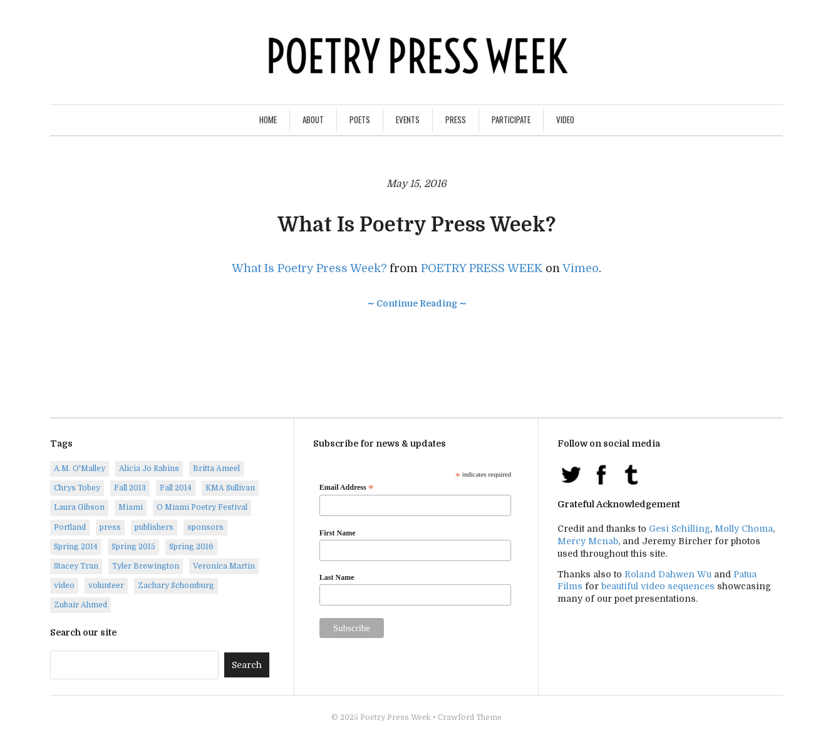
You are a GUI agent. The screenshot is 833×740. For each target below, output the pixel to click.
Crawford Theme (470, 717)
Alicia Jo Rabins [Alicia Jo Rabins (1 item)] (149, 468)
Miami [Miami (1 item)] (130, 507)
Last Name (336, 577)
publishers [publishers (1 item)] (154, 527)
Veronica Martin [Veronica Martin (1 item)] (224, 566)
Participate (511, 119)
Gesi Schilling (679, 529)
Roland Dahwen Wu (667, 574)
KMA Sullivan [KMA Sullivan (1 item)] (230, 488)
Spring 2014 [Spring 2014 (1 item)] (76, 546)
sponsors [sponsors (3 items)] (205, 527)
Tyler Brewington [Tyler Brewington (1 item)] (145, 566)
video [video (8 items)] (64, 585)
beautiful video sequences (658, 586)
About (313, 119)
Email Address (346, 488)
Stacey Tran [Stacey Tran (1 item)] (76, 566)
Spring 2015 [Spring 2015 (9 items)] (133, 546)
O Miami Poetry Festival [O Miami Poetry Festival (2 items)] (202, 507)
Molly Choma (744, 529)
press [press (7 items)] (110, 527)
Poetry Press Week (395, 717)
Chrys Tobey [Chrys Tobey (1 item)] (77, 488)
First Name (337, 533)
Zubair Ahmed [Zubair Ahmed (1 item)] (80, 605)
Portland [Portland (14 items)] (70, 527)
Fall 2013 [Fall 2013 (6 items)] (130, 488)
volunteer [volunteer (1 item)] (106, 585)
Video (565, 119)
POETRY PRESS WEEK (481, 268)
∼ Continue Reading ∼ (417, 303)
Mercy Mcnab (587, 541)
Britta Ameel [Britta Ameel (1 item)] (216, 468)
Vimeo (580, 268)
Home (268, 119)
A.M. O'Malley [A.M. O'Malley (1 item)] (79, 468)
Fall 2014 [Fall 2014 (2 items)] (176, 488)
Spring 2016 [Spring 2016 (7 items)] (191, 546)
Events (408, 119)
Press (455, 119)
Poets (359, 119)
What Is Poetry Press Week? (416, 224)
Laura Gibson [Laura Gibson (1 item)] (79, 507)
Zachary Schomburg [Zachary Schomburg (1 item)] (176, 585)
